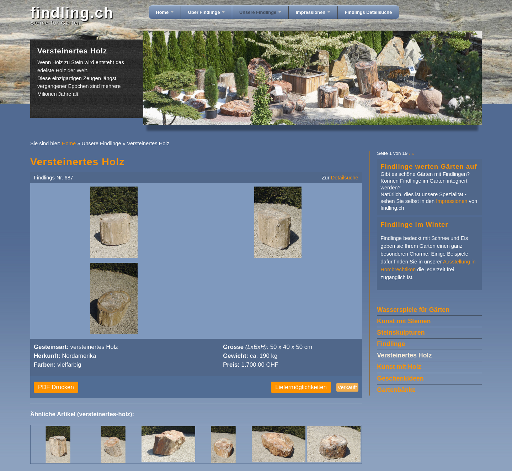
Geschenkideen (400, 378)
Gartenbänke (396, 389)
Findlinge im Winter (414, 224)
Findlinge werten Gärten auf (428, 166)
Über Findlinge (206, 12)
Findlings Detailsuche (368, 12)
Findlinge (391, 343)
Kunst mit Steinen (404, 321)
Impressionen (313, 12)
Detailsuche (344, 177)
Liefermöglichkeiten (301, 387)
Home (165, 12)
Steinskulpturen (401, 332)
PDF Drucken (56, 387)
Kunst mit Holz (399, 366)
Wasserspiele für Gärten (413, 309)
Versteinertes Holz (404, 355)
